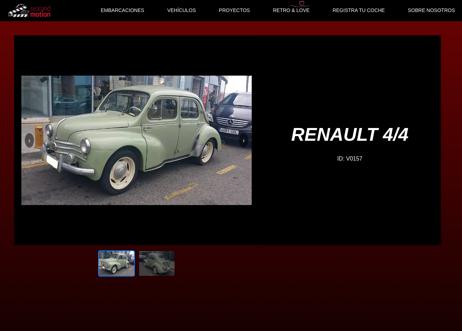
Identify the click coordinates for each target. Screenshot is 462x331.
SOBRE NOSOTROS (431, 10)
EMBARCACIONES (122, 10)
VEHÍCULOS (181, 10)
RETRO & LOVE (291, 10)
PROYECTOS (234, 10)
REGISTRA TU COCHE (358, 10)
